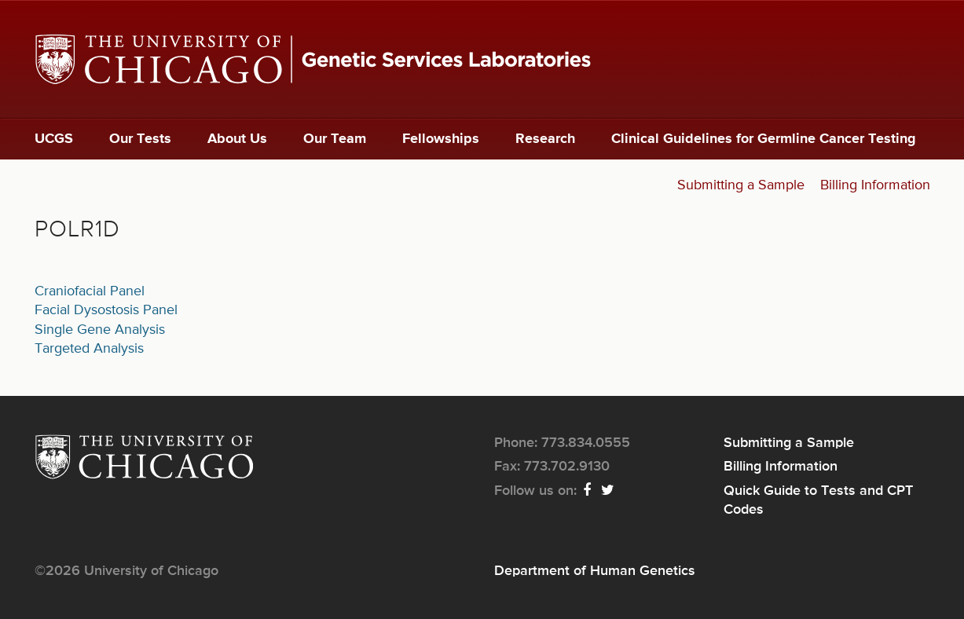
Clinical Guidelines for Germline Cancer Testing (763, 139)
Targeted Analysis (89, 349)
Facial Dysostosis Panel (106, 310)
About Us (237, 139)
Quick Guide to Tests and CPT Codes (818, 500)
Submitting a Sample (741, 185)
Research (545, 139)
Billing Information (875, 185)
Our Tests (140, 139)
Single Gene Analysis (100, 330)
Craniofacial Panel (90, 291)
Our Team (334, 139)
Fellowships (440, 139)
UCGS (54, 139)
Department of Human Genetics (594, 571)
